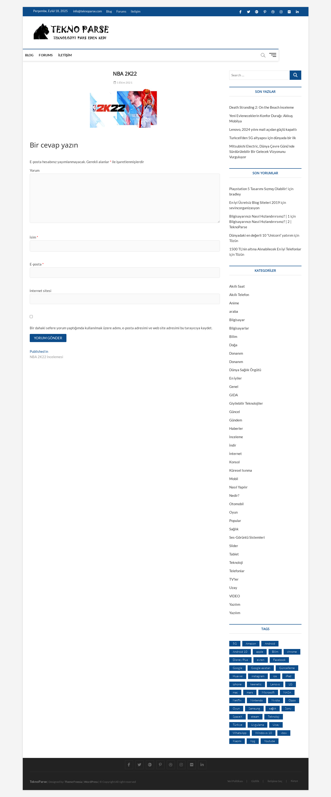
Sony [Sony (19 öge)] (288, 708)
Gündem (235, 420)
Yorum (34, 170)
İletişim (136, 11)
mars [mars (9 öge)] (250, 692)
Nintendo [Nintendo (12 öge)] (256, 700)
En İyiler (235, 378)
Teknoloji (236, 562)
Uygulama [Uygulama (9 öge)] (257, 724)
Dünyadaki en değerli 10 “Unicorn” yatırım (261, 235)
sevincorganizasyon (244, 208)
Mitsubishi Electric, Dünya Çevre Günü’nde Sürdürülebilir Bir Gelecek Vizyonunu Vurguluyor (262, 151)
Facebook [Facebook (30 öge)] (279, 660)
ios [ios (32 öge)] (275, 676)
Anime (234, 303)
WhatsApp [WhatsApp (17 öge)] (239, 733)
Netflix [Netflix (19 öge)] (237, 700)
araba (233, 311)
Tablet (234, 554)
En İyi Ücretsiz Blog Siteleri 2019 (254, 202)
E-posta (37, 264)
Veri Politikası (235, 781)
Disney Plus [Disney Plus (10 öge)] (240, 660)
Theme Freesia (73, 782)
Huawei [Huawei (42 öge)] (238, 676)
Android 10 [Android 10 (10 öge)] (240, 651)
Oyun (233, 512)
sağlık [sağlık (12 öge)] (272, 708)
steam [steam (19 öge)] (255, 716)
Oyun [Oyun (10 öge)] (236, 708)
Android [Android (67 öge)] (270, 643)
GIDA (233, 395)
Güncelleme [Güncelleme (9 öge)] (287, 668)
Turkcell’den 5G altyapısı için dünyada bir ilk (262, 138)
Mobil (233, 479)
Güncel (234, 412)
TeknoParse (38, 782)
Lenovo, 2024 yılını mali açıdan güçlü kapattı (263, 129)
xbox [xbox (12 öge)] (284, 733)
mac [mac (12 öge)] (235, 692)
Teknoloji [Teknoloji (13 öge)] (273, 716)
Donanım (236, 353)
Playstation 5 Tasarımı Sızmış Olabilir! (258, 189)
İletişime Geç (275, 781)
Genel (233, 386)
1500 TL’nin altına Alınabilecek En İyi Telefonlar (265, 249)
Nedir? (234, 495)
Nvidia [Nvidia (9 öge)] (276, 700)
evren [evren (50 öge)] (260, 660)
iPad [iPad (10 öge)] (288, 676)
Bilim (233, 336)
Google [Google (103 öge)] (237, 668)
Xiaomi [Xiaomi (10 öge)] (237, 741)
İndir (232, 445)
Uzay (233, 587)
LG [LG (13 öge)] (290, 684)
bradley (235, 194)
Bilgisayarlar (239, 328)
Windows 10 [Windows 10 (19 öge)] (263, 733)
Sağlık (234, 529)
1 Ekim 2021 (123, 82)
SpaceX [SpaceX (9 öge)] (237, 716)
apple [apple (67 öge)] (259, 651)
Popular (235, 520)
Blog (109, 11)
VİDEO (234, 596)
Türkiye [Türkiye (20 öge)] (237, 724)
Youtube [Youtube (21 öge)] (269, 741)
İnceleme (236, 437)
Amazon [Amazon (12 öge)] (251, 643)
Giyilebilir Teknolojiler (246, 403)
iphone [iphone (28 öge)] (237, 684)
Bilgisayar (237, 320)
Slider (233, 546)
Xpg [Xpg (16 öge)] (252, 741)
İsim (34, 237)
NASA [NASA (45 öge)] (287, 692)
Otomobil (236, 504)
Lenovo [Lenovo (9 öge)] (275, 684)
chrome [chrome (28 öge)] (292, 651)
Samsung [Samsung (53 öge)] (254, 708)
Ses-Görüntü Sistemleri (247, 537)
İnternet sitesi (40, 291)
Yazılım (234, 604)
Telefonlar (237, 571)
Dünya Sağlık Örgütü (245, 370)
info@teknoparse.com (87, 11)
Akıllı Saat (237, 286)
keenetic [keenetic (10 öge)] (256, 684)
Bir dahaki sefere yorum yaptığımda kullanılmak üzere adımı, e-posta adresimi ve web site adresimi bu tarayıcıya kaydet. (121, 328)
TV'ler (234, 579)
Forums (121, 11)
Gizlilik (255, 781)
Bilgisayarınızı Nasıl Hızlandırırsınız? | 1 (259, 216)
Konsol (234, 462)
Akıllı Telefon (239, 295)
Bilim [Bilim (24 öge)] (275, 651)
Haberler (236, 428)
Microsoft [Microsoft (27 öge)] (268, 692)
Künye (294, 780)
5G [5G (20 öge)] (235, 643)
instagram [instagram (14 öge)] (258, 676)
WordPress (91, 782)
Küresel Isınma (240, 470)
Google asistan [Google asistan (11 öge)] (260, 668)
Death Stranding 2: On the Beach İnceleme (261, 107)
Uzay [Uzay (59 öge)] (276, 724)
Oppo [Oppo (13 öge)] (292, 700)
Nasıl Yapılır (238, 487)
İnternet (235, 453)
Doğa (233, 345)
